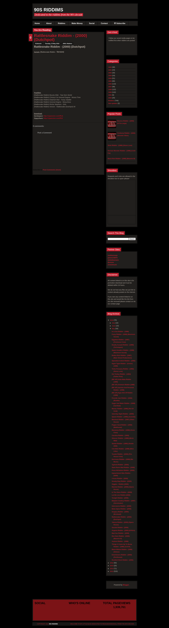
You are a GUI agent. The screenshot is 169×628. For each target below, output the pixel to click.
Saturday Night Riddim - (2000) (123, 414)
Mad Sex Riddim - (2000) (120, 533)
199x (110, 95)
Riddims (61, 23)
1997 (110, 87)
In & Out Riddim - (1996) (120, 331)
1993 (110, 75)
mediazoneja (112, 255)
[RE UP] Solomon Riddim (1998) (123, 384)
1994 (110, 78)
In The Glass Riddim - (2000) (122, 492)
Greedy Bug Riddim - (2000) (121, 481)
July (113, 323)
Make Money (77, 23)
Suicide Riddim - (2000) (120, 527)
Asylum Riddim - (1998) (120, 541)
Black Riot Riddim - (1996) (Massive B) (121, 158)
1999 (110, 92)
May (113, 328)
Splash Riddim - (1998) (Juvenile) (123, 417)
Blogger (126, 585)
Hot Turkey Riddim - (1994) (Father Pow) (121, 375)
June (114, 326)
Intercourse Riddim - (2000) (121, 506)
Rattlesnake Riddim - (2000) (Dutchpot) (60, 37)
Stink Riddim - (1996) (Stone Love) (120, 145)
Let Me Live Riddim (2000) (121, 495)
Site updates (112, 103)
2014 (112, 568)
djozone (111, 262)
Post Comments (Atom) (52, 170)
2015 (112, 566)
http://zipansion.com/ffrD (53, 118)
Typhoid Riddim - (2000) (120, 465)
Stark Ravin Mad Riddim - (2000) (123, 467)
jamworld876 (113, 258)
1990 (110, 67)
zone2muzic (112, 265)
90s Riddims (48, 9)
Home (37, 23)
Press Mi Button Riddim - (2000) (123, 470)
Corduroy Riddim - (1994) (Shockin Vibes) (126, 134)
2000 (64, 43)
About (49, 23)
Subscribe (119, 23)
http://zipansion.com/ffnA (53, 116)
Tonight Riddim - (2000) (120, 498)
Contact (104, 23)
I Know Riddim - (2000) (120, 478)
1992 (110, 73)
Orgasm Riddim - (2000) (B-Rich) (123, 530)
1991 (110, 70)
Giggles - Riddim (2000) (120, 484)
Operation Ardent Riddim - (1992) (123, 361)
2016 (112, 563)
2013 (112, 571)
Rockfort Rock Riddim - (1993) (122, 560)
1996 (110, 84)
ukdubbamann (113, 260)
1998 (110, 89)
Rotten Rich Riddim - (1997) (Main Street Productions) (122, 357)
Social (91, 23)
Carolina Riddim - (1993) (120, 435)
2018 (112, 320)
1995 (110, 81)
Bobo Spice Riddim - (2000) (121, 509)
